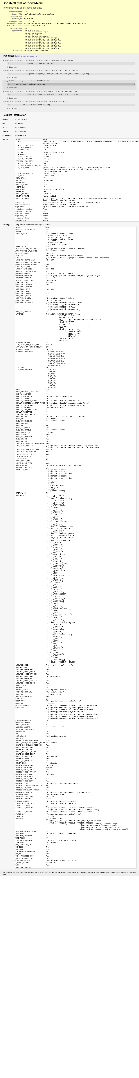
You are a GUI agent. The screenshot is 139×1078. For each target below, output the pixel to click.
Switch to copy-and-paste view (26, 59)
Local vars (13, 71)
